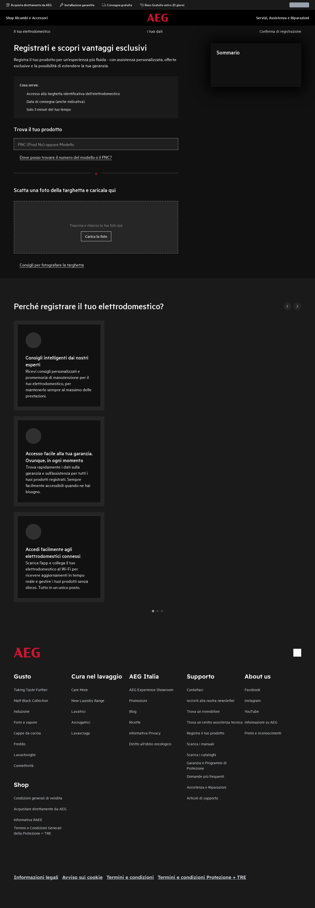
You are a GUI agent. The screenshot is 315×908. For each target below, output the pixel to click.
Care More (79, 689)
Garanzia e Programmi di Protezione (207, 765)
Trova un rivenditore (203, 711)
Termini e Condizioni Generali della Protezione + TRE (38, 830)
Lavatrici (78, 711)
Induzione (22, 711)
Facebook (252, 689)
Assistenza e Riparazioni (206, 787)
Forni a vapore (25, 722)
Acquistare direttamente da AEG (40, 808)
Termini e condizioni (130, 877)
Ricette (135, 722)
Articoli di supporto (202, 797)
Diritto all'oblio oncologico (150, 743)
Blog (132, 711)
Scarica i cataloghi (201, 754)
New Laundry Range (87, 700)
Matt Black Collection (31, 700)
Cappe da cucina (27, 732)
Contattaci (195, 689)
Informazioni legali (36, 877)
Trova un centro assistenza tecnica (215, 722)
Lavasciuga (80, 732)
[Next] (297, 306)
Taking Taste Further (30, 689)
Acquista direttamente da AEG (29, 5)
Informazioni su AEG (261, 722)
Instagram (253, 700)
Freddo (19, 743)
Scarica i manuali (200, 743)
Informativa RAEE (28, 819)
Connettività (23, 765)
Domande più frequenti (205, 776)
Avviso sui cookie (82, 877)
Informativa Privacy (145, 732)
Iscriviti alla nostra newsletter (211, 700)
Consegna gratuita (117, 5)
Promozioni (138, 700)
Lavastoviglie (25, 754)
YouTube (252, 711)
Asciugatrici (80, 722)
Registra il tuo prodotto (205, 732)
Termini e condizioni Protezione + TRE (202, 877)
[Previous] (287, 306)
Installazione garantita (77, 5)
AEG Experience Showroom (151, 689)
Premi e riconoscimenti (263, 732)
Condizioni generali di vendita (38, 797)
